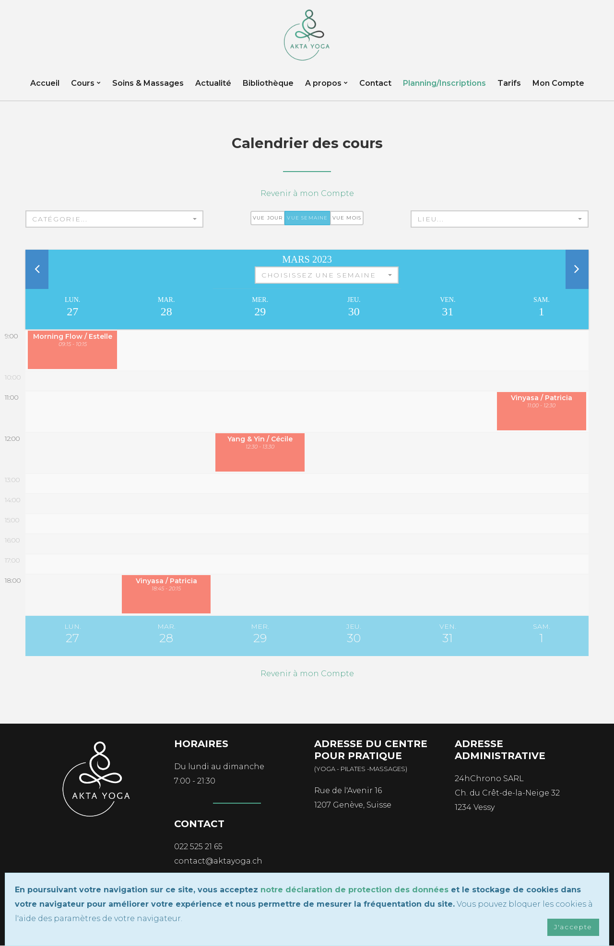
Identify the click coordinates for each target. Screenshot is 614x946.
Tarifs (509, 83)
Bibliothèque (268, 83)
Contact (375, 83)
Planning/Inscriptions (444, 83)
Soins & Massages (148, 83)
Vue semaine (307, 218)
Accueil (44, 83)
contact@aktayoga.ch (218, 860)
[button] (114, 219)
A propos (323, 83)
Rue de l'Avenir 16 (348, 790)
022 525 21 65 (198, 846)
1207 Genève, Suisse (352, 804)
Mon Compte (558, 83)
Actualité (213, 83)
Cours (82, 83)
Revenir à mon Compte (307, 193)
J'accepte (572, 927)
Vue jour (268, 218)
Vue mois (347, 218)
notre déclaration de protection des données (354, 889)
